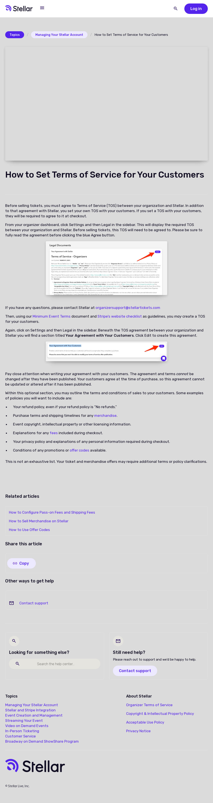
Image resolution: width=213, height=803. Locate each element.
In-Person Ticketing (22, 731)
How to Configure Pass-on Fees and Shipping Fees (52, 512)
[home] (19, 8)
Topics (15, 35)
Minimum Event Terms (52, 316)
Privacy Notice (138, 731)
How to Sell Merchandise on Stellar (38, 521)
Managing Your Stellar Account (59, 35)
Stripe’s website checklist (120, 316)
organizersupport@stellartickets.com (128, 307)
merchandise (105, 415)
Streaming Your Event (24, 720)
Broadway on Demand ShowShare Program (42, 741)
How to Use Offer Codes (29, 530)
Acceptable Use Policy (145, 722)
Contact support (33, 603)
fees (54, 433)
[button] (42, 8)
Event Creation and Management (34, 715)
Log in (196, 8)
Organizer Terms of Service (149, 705)
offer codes (79, 450)
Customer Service (20, 736)
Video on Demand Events (26, 726)
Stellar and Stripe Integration (30, 710)
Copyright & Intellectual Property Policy (160, 713)
